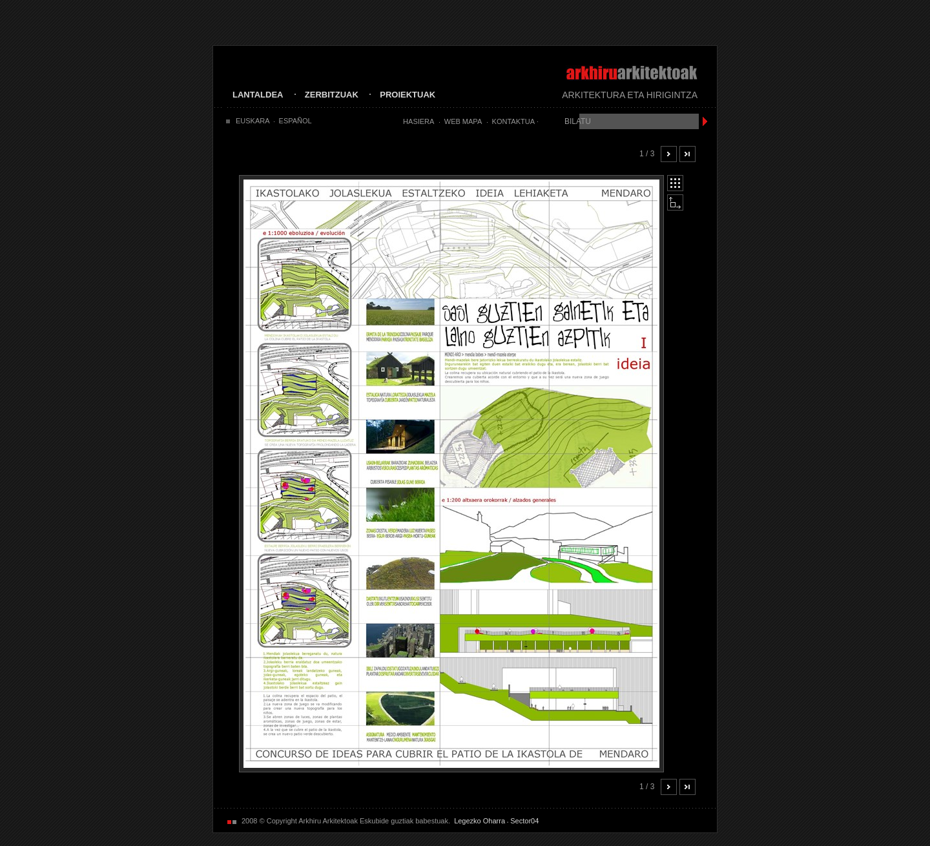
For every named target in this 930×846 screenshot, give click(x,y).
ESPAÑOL (295, 121)
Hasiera (418, 121)
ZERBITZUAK (331, 94)
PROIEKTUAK (407, 94)
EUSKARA (253, 121)
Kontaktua (513, 121)
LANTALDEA (257, 94)
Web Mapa (463, 121)
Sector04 (524, 821)
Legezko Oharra (479, 821)
